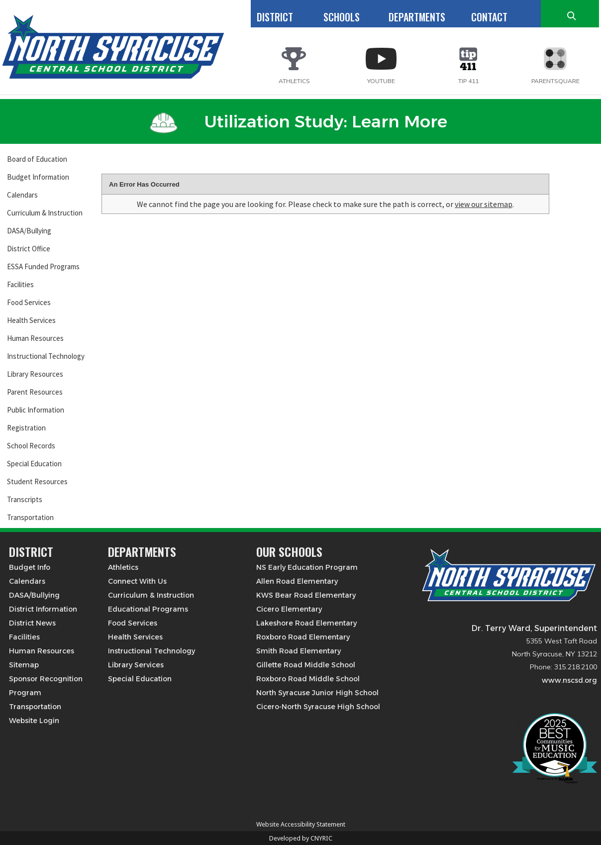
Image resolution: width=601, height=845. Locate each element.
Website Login (34, 720)
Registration (26, 427)
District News (32, 623)
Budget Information (38, 177)
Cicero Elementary (289, 609)
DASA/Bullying (29, 230)
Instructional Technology (46, 356)
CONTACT (489, 17)
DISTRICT (275, 17)
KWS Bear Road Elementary (306, 595)
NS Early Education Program (307, 567)
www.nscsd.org (569, 680)
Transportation (30, 517)
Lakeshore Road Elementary (306, 623)
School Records (31, 445)
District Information (43, 609)
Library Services (136, 664)
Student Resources (37, 481)
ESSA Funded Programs (43, 266)
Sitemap (24, 664)
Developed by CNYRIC (300, 838)
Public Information (35, 410)
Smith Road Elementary (298, 650)
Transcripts (24, 499)
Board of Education (37, 159)
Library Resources (35, 374)
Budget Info (29, 567)
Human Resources (35, 338)
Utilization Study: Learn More (298, 121)
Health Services (31, 320)
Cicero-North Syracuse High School (318, 706)
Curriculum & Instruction (45, 212)
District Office (28, 248)
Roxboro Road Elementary (303, 637)
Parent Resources (35, 392)
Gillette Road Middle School (305, 664)
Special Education (34, 463)
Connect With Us (137, 581)
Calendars (22, 195)
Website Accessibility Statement (300, 824)
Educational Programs (148, 609)
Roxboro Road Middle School (308, 678)
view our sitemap (483, 204)
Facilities (20, 284)
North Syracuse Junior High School (317, 692)
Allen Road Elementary (297, 581)
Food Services (29, 302)
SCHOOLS (341, 17)
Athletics (123, 567)
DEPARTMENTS (417, 17)
